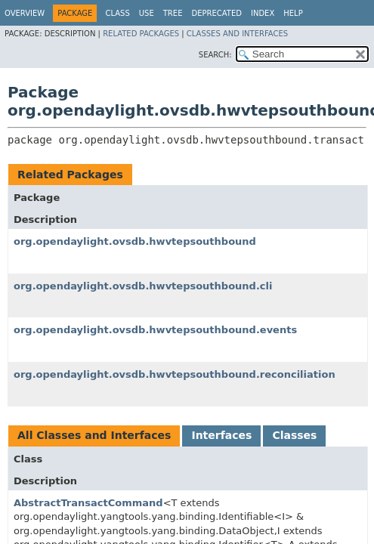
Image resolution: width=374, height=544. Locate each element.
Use (146, 13)
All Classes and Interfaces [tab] (94, 435)
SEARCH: (215, 55)
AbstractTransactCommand (88, 502)
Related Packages (141, 33)
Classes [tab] (294, 435)
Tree (173, 13)
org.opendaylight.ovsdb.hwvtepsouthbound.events (155, 329)
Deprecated (216, 13)
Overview (25, 13)
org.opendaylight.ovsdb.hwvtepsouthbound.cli (143, 286)
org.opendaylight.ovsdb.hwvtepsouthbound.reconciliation (174, 374)
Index (262, 13)
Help (292, 13)
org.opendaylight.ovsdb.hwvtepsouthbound (135, 241)
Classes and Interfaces (237, 33)
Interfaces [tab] (221, 435)
